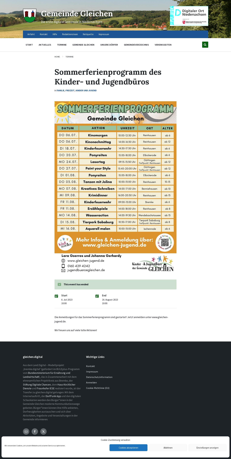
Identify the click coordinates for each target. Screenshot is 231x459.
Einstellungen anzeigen (207, 447)
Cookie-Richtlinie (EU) (97, 387)
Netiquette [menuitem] (88, 34)
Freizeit (70, 90)
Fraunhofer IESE (46, 388)
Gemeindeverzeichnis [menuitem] (136, 44)
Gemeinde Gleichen (77, 13)
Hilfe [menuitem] (55, 34)
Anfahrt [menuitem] (31, 34)
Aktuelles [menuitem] (45, 44)
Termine (70, 56)
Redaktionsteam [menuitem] (70, 34)
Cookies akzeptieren (128, 447)
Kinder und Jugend (86, 90)
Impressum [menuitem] (104, 34)
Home (57, 56)
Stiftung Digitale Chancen (37, 384)
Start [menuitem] (29, 44)
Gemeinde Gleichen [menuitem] (83, 44)
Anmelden (91, 382)
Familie (60, 90)
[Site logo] (30, 21)
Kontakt (90, 366)
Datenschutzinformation (99, 377)
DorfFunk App (53, 396)
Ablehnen (168, 447)
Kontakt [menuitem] (44, 34)
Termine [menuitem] (62, 44)
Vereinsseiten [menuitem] (163, 44)
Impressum (92, 371)
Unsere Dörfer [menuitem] (109, 44)
